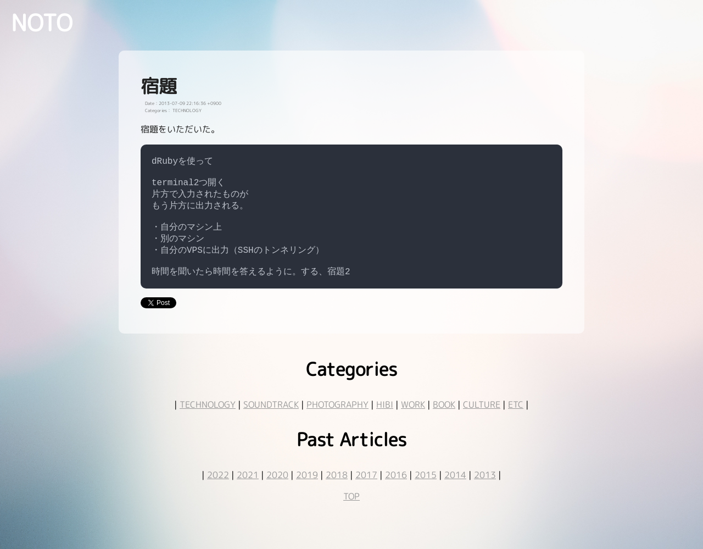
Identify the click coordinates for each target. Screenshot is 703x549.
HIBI (384, 420)
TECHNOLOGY (208, 420)
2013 (485, 490)
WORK (413, 420)
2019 (307, 490)
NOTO (41, 22)
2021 (248, 490)
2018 (337, 490)
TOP (351, 512)
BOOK (444, 420)
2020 (277, 490)
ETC (515, 420)
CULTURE (481, 420)
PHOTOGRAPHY (337, 420)
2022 (218, 490)
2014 (455, 490)
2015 (426, 490)
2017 (366, 490)
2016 (396, 490)
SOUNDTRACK (271, 420)
